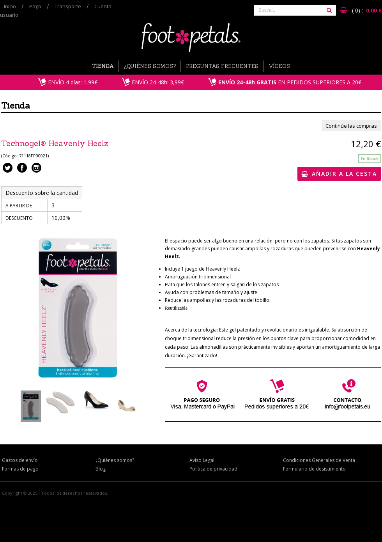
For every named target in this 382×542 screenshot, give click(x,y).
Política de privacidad (213, 468)
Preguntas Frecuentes (222, 66)
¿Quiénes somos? (150, 66)
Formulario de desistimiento (314, 468)
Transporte (68, 6)
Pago (35, 6)
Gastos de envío (20, 460)
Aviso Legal (201, 460)
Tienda (103, 66)
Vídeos (279, 66)
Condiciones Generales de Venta (319, 460)
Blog (101, 468)
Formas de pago (20, 468)
